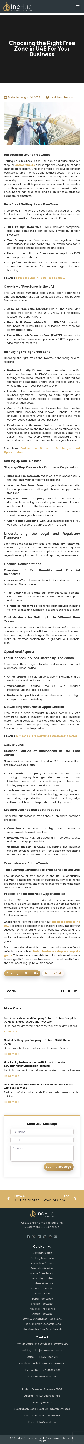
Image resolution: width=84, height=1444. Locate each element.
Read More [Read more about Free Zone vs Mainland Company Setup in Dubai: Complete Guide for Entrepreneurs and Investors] (11, 1031)
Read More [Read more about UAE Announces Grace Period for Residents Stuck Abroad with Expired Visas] (11, 1102)
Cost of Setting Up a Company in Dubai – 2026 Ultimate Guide (38, 1041)
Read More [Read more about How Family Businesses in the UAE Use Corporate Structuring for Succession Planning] (11, 1076)
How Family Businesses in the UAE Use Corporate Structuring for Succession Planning (34, 1064)
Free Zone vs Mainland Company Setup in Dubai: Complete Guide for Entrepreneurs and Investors (40, 1019)
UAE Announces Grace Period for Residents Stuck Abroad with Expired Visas (39, 1086)
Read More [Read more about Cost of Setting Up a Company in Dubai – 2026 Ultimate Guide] (11, 1053)
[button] (78, 7)
